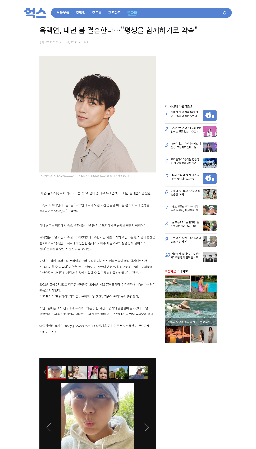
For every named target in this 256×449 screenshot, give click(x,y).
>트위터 (199, 41)
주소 (214, 41)
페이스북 (192, 41)
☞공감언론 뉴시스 (51, 325)
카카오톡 (206, 41)
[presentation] (44, 372)
